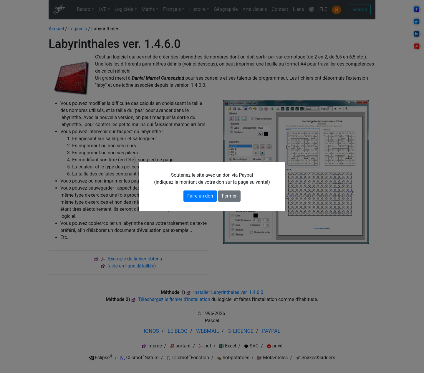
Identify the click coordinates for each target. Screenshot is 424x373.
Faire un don (200, 196)
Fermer (229, 196)
